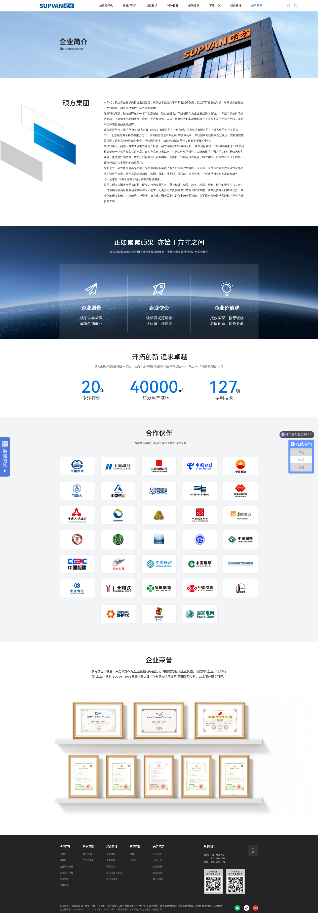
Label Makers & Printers (133, 906)
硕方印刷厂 (158, 880)
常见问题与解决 (114, 873)
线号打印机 (106, 5)
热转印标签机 (66, 867)
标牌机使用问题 (207, 906)
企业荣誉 (157, 867)
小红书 (133, 861)
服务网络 (110, 854)
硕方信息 (111, 906)
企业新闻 (157, 873)
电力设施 (87, 854)
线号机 (63, 854)
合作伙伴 (157, 861)
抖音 (132, 854)
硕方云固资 (112, 880)
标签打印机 (129, 5)
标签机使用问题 (189, 906)
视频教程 (221, 906)
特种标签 (172, 5)
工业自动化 (88, 861)
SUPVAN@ (155, 906)
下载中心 (214, 5)
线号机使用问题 (171, 906)
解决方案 (193, 5)
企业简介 (157, 854)
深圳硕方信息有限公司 (210, 168)
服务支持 (235, 5)
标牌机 (63, 861)
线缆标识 (151, 5)
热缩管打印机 (66, 873)
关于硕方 (256, 5)
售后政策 (110, 861)
